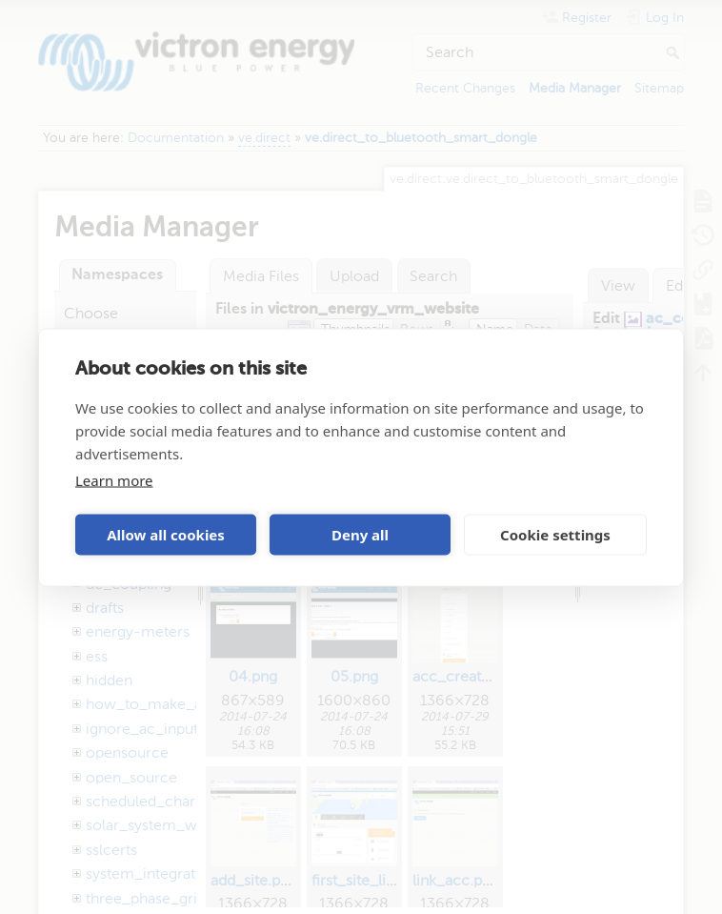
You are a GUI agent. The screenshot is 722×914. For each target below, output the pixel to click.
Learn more (114, 479)
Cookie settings (555, 534)
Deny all (360, 534)
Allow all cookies (166, 534)
